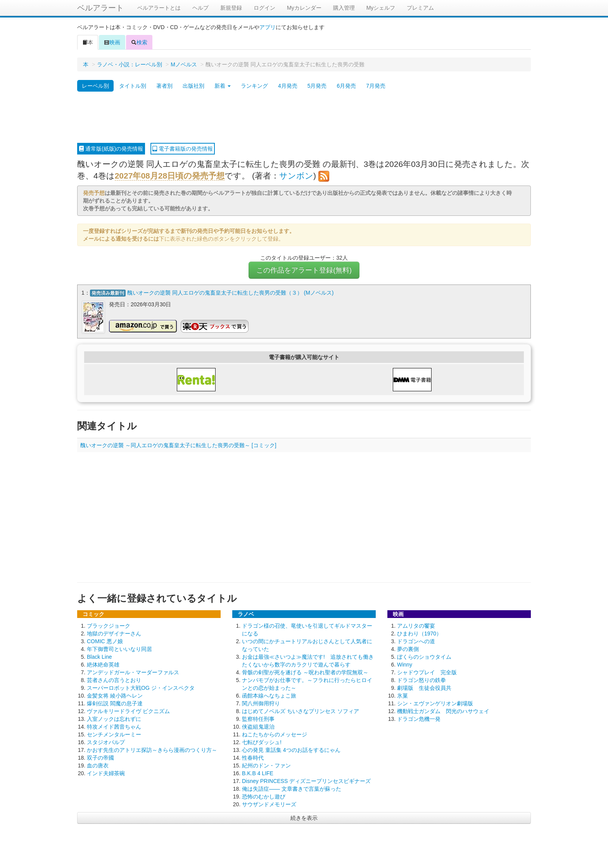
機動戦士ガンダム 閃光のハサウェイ (443, 710)
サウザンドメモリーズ (269, 803)
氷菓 (402, 695)
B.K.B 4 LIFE (257, 772)
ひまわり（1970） (419, 633)
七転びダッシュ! (262, 741)
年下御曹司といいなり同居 (119, 648)
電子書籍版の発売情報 (182, 149)
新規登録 (231, 8)
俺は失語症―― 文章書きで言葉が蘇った (291, 788)
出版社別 (193, 86)
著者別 (164, 86)
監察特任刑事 (258, 718)
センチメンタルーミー (114, 734)
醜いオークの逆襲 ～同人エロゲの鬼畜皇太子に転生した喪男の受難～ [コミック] (178, 444)
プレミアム (420, 8)
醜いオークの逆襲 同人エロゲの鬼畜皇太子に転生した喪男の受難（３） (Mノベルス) (230, 293)
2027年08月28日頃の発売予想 (170, 175)
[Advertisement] (304, 117)
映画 (112, 42)
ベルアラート (100, 7)
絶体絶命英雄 (103, 664)
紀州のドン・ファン (266, 765)
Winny (404, 664)
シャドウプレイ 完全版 (427, 671)
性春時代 (253, 757)
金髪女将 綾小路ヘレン (115, 695)
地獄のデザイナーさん (114, 633)
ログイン (264, 8)
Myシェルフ (381, 8)
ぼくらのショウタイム (424, 656)
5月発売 (317, 86)
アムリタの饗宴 (416, 625)
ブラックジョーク (108, 625)
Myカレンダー (304, 8)
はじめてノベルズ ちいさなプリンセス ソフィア (300, 710)
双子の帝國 (100, 757)
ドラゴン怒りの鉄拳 (421, 679)
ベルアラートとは (159, 8)
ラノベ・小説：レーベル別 (129, 64)
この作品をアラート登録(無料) (304, 270)
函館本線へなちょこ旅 (269, 695)
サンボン (296, 175)
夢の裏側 (408, 648)
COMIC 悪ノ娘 (105, 640)
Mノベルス (184, 64)
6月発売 (346, 86)
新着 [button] (222, 86)
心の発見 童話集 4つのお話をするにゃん (291, 749)
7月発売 (375, 86)
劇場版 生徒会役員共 (424, 687)
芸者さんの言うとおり (114, 679)
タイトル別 (132, 86)
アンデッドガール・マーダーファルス (133, 671)
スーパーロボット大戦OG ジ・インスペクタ (141, 687)
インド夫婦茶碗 (106, 772)
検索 (139, 42)
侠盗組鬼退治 (258, 726)
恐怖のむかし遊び (263, 796)
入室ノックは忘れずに (114, 718)
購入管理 (344, 8)
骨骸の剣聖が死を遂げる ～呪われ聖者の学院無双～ (305, 671)
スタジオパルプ (106, 741)
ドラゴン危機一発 (418, 718)
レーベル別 (95, 86)
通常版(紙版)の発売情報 (111, 149)
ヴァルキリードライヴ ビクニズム (128, 710)
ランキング (254, 86)
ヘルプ (200, 8)
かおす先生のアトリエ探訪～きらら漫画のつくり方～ (152, 749)
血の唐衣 (98, 765)
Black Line (99, 656)
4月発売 (287, 86)
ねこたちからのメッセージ (274, 734)
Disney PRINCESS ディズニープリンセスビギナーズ (306, 780)
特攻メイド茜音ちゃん (114, 726)
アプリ (267, 27)
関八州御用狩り (261, 703)
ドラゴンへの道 (416, 640)
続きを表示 (304, 817)
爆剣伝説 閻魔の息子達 (115, 703)
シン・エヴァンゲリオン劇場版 (435, 703)
